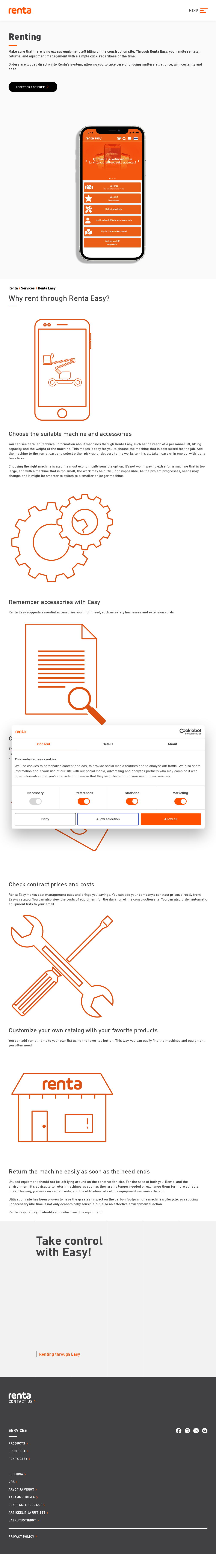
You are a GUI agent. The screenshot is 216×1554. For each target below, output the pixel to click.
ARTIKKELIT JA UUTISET (27, 1512)
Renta (13, 288)
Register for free (30, 87)
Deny (45, 819)
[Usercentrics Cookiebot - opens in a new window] (182, 731)
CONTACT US (21, 1401)
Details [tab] (108, 744)
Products (17, 1443)
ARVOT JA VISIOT (21, 1489)
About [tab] (172, 744)
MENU (193, 10)
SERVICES (18, 1430)
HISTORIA (16, 1474)
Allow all (170, 819)
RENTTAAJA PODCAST (25, 1505)
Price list (17, 1451)
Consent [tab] (43, 744)
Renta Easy (47, 288)
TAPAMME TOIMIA (22, 1497)
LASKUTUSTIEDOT (22, 1520)
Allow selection (108, 819)
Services (28, 288)
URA (12, 1482)
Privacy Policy (21, 1536)
